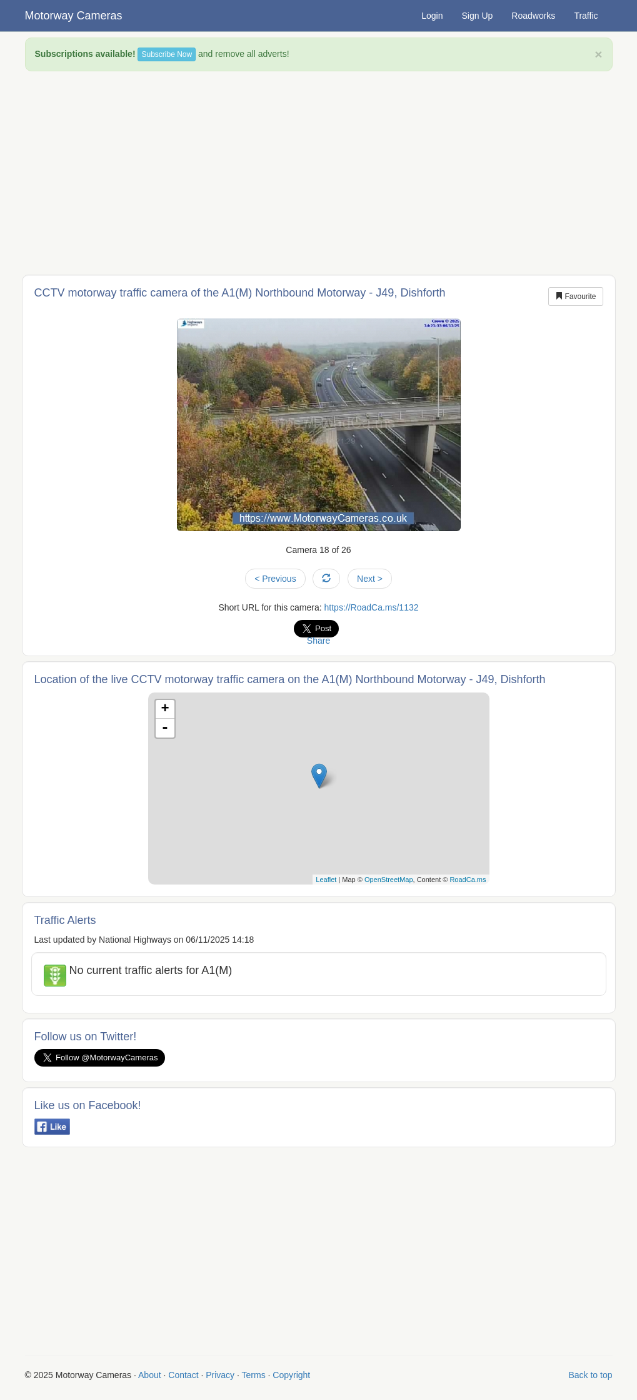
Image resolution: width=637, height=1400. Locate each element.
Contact (183, 1375)
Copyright (291, 1375)
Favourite (575, 296)
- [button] (165, 728)
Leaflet (326, 879)
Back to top (590, 1375)
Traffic (586, 16)
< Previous (275, 579)
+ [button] (165, 709)
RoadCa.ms (467, 879)
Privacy (220, 1375)
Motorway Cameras (74, 15)
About (149, 1375)
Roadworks (533, 16)
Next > (370, 579)
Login (432, 16)
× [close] (598, 54)
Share (318, 641)
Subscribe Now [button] (166, 54)
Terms (254, 1375)
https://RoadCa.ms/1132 (371, 607)
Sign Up (477, 16)
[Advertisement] (319, 171)
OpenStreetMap (388, 879)
